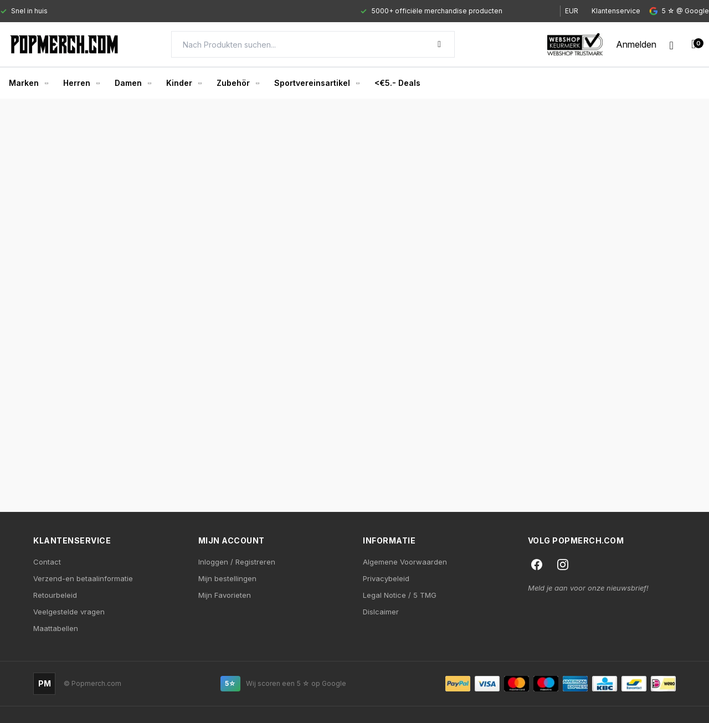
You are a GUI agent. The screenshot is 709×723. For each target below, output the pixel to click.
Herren (81, 83)
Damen (133, 83)
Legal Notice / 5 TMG (399, 595)
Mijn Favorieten (224, 595)
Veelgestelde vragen (69, 611)
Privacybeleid (386, 578)
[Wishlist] (672, 44)
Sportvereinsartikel (316, 83)
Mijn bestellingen (227, 578)
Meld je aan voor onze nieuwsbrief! (588, 587)
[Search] (313, 44)
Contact (47, 561)
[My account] (636, 44)
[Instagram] (563, 564)
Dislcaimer (381, 611)
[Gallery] (270, 11)
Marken (28, 83)
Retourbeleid (55, 595)
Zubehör (238, 83)
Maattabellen (55, 628)
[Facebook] (537, 564)
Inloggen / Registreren (236, 561)
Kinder (183, 83)
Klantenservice (616, 11)
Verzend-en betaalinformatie (83, 578)
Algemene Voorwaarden (405, 561)
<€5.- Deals (397, 83)
